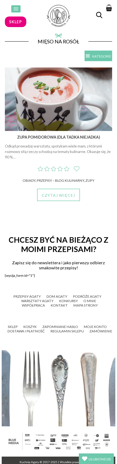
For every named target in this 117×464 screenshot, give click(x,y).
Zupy (89, 180)
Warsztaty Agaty (37, 301)
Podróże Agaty (87, 296)
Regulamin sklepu (67, 331)
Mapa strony (85, 305)
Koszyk (30, 327)
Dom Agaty (56, 296)
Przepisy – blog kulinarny (60, 180)
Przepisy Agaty (27, 296)
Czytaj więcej (58, 195)
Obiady (29, 180)
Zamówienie (100, 331)
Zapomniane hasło (60, 327)
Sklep (13, 327)
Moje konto (95, 327)
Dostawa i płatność (26, 331)
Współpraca (33, 305)
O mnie (90, 301)
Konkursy (68, 301)
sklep (15, 21)
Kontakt (59, 305)
